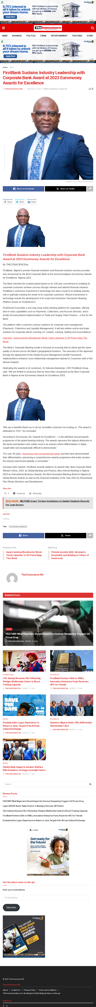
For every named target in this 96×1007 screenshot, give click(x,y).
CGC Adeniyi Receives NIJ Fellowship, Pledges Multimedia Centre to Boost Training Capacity (22, 681)
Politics (31, 36)
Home (5, 67)
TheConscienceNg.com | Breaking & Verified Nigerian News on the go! (31, 993)
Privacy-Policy (29, 990)
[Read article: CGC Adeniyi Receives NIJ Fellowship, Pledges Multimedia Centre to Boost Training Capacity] (24, 661)
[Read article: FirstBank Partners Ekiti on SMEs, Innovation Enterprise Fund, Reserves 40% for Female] (71, 661)
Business (17, 36)
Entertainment (59, 36)
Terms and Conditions (48, 990)
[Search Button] (92, 28)
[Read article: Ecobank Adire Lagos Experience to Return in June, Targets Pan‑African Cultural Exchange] (24, 705)
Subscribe (11, 907)
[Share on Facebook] (23, 188)
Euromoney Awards (18, 526)
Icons (90, 36)
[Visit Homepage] (48, 28)
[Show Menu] (3, 28)
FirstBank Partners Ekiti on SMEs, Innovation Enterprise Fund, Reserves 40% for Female (69, 681)
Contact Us (15, 990)
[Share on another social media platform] (90, 188)
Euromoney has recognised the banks (41, 454)
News (5, 36)
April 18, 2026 (31, 641)
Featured (77, 36)
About (5, 990)
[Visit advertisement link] (48, 12)
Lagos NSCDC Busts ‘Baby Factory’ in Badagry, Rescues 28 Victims (33, 806)
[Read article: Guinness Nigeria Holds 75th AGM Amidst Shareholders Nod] (71, 705)
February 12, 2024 (34, 89)
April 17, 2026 (28, 689)
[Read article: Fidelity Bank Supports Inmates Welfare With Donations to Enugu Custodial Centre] (24, 749)
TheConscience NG (13, 89)
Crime (43, 36)
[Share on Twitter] (65, 188)
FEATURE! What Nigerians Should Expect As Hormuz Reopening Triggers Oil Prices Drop (43, 801)
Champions (8, 675)
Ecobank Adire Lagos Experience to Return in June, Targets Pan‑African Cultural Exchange (21, 726)
